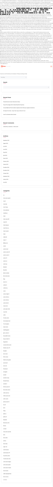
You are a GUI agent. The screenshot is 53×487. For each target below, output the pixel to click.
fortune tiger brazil (6, 320)
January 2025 (5, 164)
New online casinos (6, 389)
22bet (4, 233)
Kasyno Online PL (6, 338)
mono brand (5, 362)
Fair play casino (6, 317)
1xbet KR (5, 222)
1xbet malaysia (6, 225)
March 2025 (5, 158)
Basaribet (5, 269)
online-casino (5, 398)
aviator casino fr (6, 254)
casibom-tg (5, 287)
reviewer (4, 428)
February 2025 (6, 161)
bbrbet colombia (6, 272)
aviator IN (5, 257)
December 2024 (6, 167)
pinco (4, 407)
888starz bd (5, 243)
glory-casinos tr (6, 332)
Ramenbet (5, 419)
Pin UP (4, 404)
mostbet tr (5, 383)
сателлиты (5, 479)
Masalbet (5, 350)
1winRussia (5, 213)
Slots (4, 434)
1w (3, 195)
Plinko (4, 410)
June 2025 (5, 149)
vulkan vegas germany (7, 473)
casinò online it (6, 302)
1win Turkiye (5, 207)
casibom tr (5, 284)
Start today (5, 443)
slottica (4, 440)
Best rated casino (6, 275)
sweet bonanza (6, 449)
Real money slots (6, 422)
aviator (4, 245)
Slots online (5, 437)
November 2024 (6, 170)
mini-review (5, 353)
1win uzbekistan (6, 210)
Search (5, 82)
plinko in (4, 413)
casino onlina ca (6, 296)
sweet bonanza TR (6, 452)
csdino (4, 314)
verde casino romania (7, 467)
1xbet (4, 216)
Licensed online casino (7, 344)
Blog (4, 278)
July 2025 (5, 146)
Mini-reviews (5, 356)
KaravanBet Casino (6, 335)
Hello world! (16, 126)
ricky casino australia (7, 431)
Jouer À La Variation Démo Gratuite (9, 114)
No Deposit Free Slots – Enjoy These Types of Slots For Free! (14, 110)
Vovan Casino (5, 470)
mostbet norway (6, 377)
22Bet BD (5, 237)
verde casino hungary (7, 461)
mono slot (5, 365)
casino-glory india (6, 308)
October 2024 (5, 173)
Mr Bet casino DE (6, 386)
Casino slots (5, 305)
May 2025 (5, 152)
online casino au (6, 392)
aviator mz (5, 260)
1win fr (4, 201)
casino (4, 290)
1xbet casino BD (6, 219)
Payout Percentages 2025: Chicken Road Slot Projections (13, 104)
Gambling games (6, 329)
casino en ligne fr (6, 293)
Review (4, 425)
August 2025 (5, 143)
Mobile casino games (7, 359)
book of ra (5, 281)
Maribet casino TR (6, 347)
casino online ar (6, 299)
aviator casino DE (6, 251)
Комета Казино (5, 476)
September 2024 (6, 176)
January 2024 (5, 179)
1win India (5, 204)
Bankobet (5, 266)
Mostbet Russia (6, 380)
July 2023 (5, 182)
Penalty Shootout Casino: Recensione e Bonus (11, 101)
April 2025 (5, 155)
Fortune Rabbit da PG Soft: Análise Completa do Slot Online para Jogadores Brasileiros (19, 107)
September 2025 (6, 140)
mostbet (4, 374)
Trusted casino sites (7, 458)
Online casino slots (6, 395)
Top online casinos (6, 455)
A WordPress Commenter (7, 126)
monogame (5, 371)
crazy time (5, 311)
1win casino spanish (6, 198)
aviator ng (5, 263)
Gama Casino (5, 326)
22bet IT (4, 239)
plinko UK (5, 416)
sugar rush (5, 446)
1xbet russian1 (6, 231)
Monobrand (5, 368)
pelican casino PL (6, 401)
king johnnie (5, 341)
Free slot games (6, 323)
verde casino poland (6, 464)
